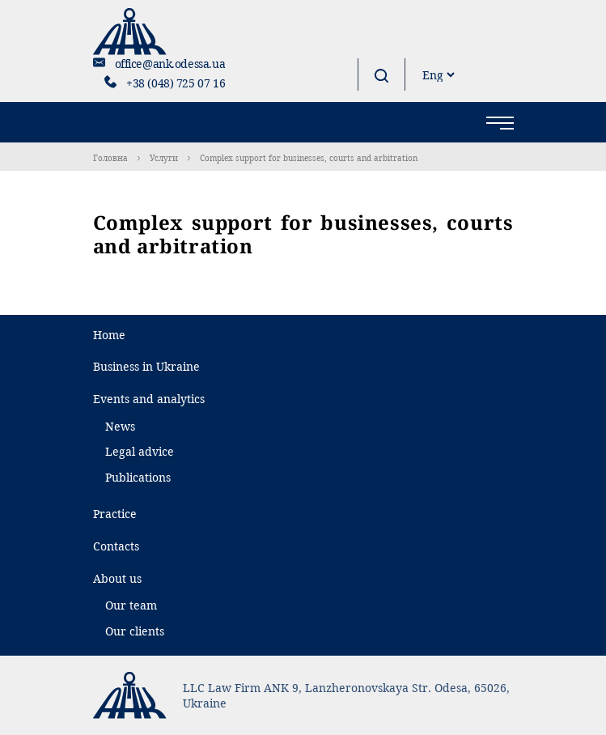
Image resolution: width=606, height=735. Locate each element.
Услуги (164, 158)
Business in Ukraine (146, 366)
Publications (138, 477)
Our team (131, 605)
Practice (115, 513)
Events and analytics (149, 398)
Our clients (134, 631)
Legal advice (139, 451)
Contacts (116, 546)
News (120, 426)
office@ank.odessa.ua (170, 63)
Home (109, 334)
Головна (110, 158)
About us (117, 578)
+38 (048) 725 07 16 (175, 83)
